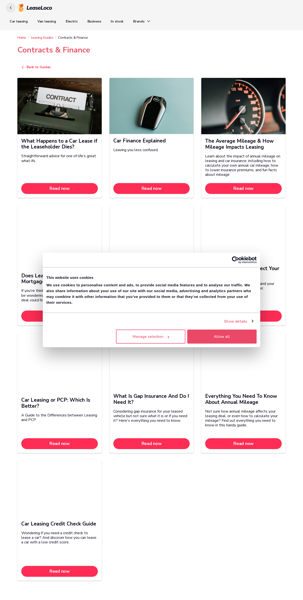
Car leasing (19, 21)
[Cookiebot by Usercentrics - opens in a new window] (235, 259)
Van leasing (46, 21)
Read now (60, 188)
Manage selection (151, 336)
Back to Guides (35, 67)
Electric (72, 21)
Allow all (222, 336)
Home (21, 37)
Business (94, 21)
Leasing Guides (42, 37)
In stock (117, 21)
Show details (235, 321)
